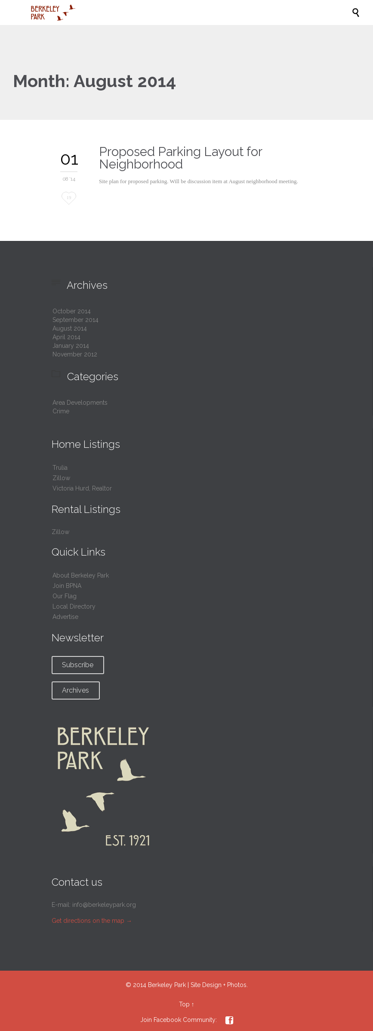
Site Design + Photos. (219, 984)
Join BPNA (66, 585)
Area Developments (80, 402)
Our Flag (64, 596)
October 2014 (71, 311)
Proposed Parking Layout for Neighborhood (180, 158)
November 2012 (74, 354)
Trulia (60, 467)
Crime (60, 411)
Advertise (65, 616)
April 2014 (66, 337)
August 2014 (69, 328)
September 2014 (75, 319)
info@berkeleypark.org (104, 904)
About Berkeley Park (80, 575)
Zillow (61, 478)
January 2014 (70, 345)
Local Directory (74, 606)
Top (184, 1004)
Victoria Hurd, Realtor (82, 488)
